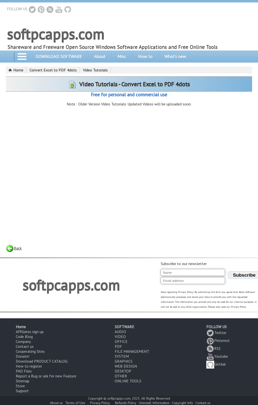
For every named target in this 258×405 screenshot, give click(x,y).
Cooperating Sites (30, 351)
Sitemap (22, 380)
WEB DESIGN (126, 366)
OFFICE (121, 341)
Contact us (25, 346)
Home (18, 70)
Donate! (22, 356)
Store (20, 385)
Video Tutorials (95, 70)
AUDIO (120, 331)
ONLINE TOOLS (128, 380)
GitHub (216, 364)
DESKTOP (123, 371)
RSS (213, 348)
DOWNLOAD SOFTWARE (58, 56)
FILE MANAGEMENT (132, 351)
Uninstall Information (154, 403)
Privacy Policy (100, 403)
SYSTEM (122, 356)
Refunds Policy (125, 403)
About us (56, 403)
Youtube (217, 356)
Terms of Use (75, 403)
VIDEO (120, 336)
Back (14, 248)
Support (22, 390)
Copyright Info (182, 403)
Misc (121, 56)
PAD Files (24, 371)
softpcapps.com (55, 34)
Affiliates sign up (30, 331)
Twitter (216, 332)
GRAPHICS (123, 361)
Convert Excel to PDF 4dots (53, 70)
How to (145, 56)
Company (23, 341)
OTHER (121, 375)
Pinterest (218, 340)
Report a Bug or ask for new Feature (46, 375)
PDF (118, 346)
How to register (29, 366)
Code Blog (24, 336)
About (99, 56)
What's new (175, 56)
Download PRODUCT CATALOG (42, 361)
